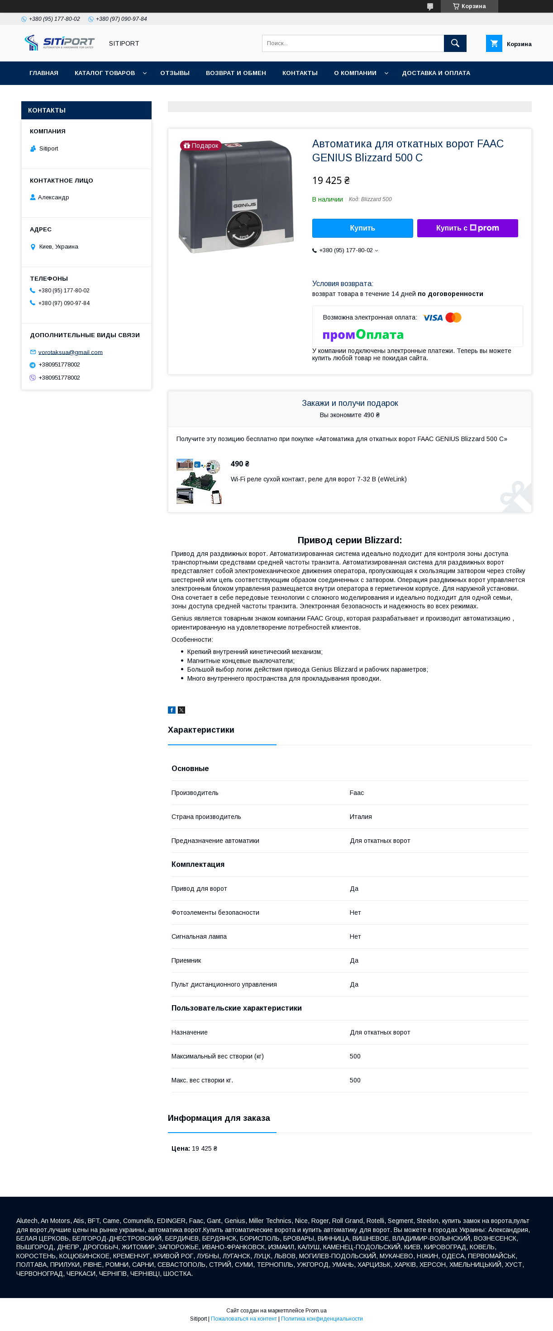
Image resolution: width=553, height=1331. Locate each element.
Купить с (467, 228)
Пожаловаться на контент (244, 1319)
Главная (43, 73)
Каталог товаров (105, 73)
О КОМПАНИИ (355, 73)
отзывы (175, 73)
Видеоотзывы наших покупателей (92, 96)
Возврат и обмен (236, 73)
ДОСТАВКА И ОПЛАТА (436, 73)
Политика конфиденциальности (322, 1319)
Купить (363, 228)
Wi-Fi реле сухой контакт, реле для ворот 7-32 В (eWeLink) (319, 479)
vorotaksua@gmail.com (70, 351)
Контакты (300, 73)
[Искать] (455, 43)
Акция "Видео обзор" (209, 96)
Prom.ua (316, 1310)
